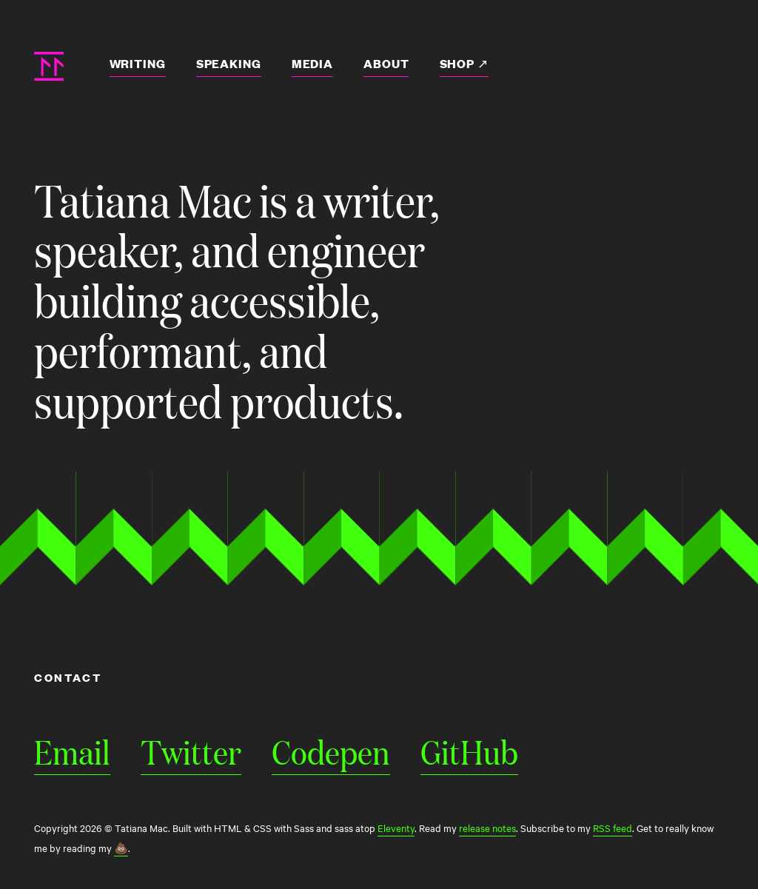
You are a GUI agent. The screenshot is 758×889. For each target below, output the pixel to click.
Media (312, 63)
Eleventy (396, 827)
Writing (138, 63)
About (386, 63)
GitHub (469, 751)
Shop (458, 63)
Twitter (191, 751)
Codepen (331, 751)
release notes (487, 827)
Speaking (228, 63)
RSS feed (612, 827)
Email (72, 751)
